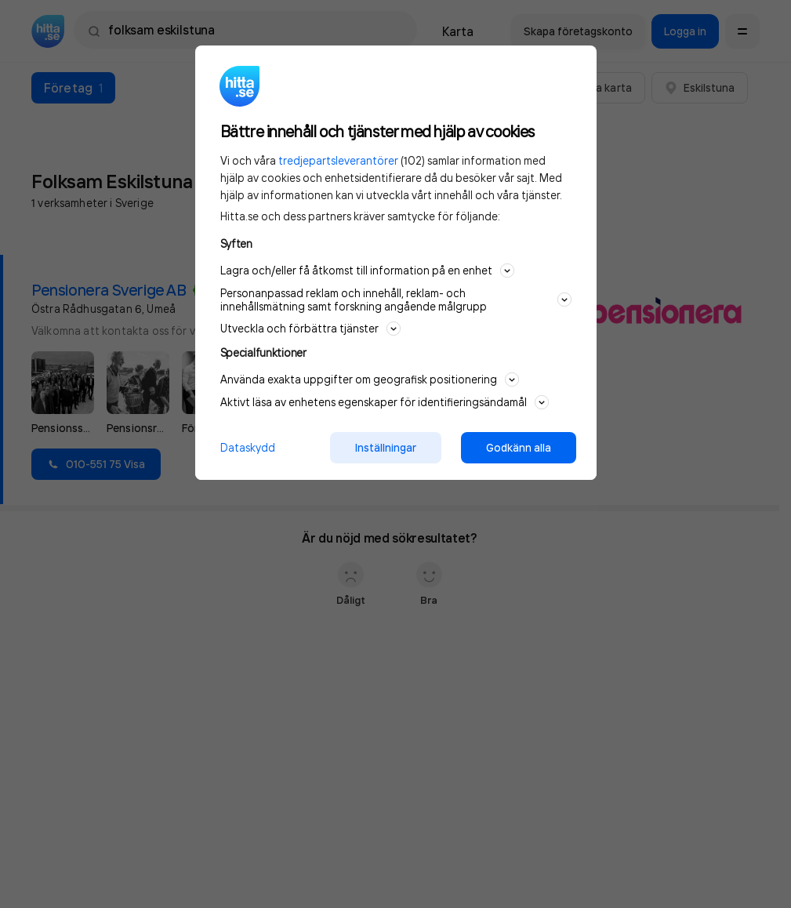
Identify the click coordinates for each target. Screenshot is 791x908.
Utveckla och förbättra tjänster (310, 328)
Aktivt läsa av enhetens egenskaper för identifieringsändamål (384, 402)
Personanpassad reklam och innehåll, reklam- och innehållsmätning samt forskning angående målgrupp (395, 299)
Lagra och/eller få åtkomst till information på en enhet (367, 270)
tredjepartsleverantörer (338, 160)
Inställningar (385, 448)
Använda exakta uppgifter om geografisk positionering (369, 379)
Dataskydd (247, 447)
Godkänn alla (518, 448)
